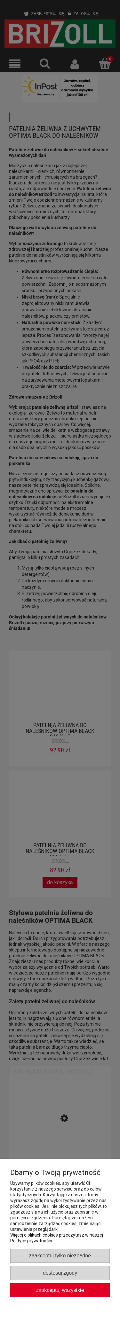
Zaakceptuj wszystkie (60, 1290)
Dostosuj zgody (60, 1273)
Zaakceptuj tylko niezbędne (60, 1255)
